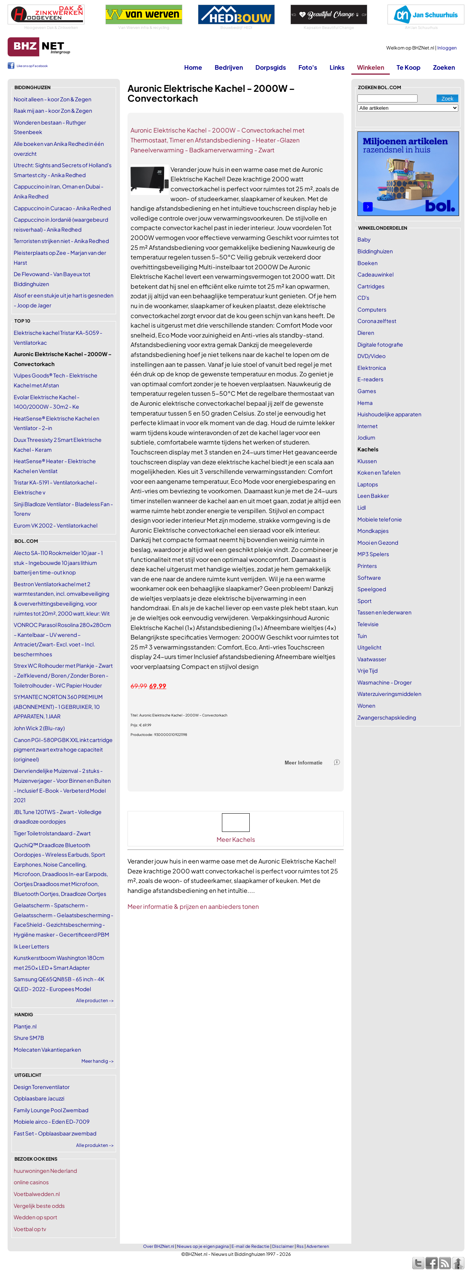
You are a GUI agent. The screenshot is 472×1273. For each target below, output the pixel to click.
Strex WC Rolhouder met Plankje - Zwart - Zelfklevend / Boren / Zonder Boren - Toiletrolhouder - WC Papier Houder (63, 675)
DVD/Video (371, 355)
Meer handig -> (97, 1061)
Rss (300, 1246)
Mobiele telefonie (379, 519)
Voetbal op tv (30, 1228)
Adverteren (317, 1246)
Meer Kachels (236, 839)
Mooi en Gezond (377, 542)
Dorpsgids (270, 67)
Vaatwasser (371, 659)
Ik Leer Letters (31, 946)
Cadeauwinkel (375, 274)
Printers (367, 565)
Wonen (366, 705)
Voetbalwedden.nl (37, 1193)
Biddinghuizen (375, 251)
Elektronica (371, 367)
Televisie (368, 624)
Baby (364, 239)
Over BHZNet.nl (158, 1246)
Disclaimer (283, 1246)
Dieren (365, 332)
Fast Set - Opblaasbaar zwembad (55, 1133)
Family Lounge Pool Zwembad (51, 1110)
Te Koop (409, 67)
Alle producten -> (95, 1000)
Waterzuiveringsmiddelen (389, 693)
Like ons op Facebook (32, 66)
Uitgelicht (369, 647)
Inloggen (447, 48)
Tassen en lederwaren (384, 612)
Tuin (362, 635)
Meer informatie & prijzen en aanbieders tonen (193, 906)
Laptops (367, 484)
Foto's (307, 67)
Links (337, 67)
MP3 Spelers (373, 553)
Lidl (361, 507)
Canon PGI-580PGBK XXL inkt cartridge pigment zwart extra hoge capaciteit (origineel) (63, 749)
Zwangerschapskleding (386, 717)
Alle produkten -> (95, 1145)
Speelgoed (371, 588)
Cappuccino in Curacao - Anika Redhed (62, 208)
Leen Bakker (373, 495)
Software (369, 577)
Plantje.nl (25, 1026)
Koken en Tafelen (378, 472)
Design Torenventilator (42, 1086)
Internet (367, 425)
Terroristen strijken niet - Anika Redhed (61, 240)
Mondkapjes (373, 530)
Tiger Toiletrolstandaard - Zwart (52, 833)
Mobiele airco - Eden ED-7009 (51, 1121)
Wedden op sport (35, 1217)
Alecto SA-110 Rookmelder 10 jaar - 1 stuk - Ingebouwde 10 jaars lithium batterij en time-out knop (58, 562)
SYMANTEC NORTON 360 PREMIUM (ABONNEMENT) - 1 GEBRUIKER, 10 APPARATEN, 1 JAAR (58, 706)
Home (193, 67)
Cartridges (370, 286)
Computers (371, 309)
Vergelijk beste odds (39, 1205)
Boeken (367, 262)
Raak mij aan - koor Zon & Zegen (53, 110)
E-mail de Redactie (250, 1246)
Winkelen (370, 67)
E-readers (370, 379)
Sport (364, 600)
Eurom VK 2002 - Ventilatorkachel (55, 525)
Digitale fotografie (380, 344)
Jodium (366, 437)
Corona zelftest (376, 320)
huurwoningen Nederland (45, 1170)
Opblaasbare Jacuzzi (39, 1098)
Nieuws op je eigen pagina (203, 1246)
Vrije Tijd (367, 670)
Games (366, 390)
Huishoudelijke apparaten (389, 414)
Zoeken (444, 67)
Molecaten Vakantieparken (47, 1049)
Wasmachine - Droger (384, 682)
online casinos (31, 1182)
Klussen (367, 460)
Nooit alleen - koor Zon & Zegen (52, 99)
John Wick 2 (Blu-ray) (39, 727)
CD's (363, 297)
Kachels (367, 449)
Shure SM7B (29, 1037)
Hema (365, 402)
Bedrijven (229, 67)
